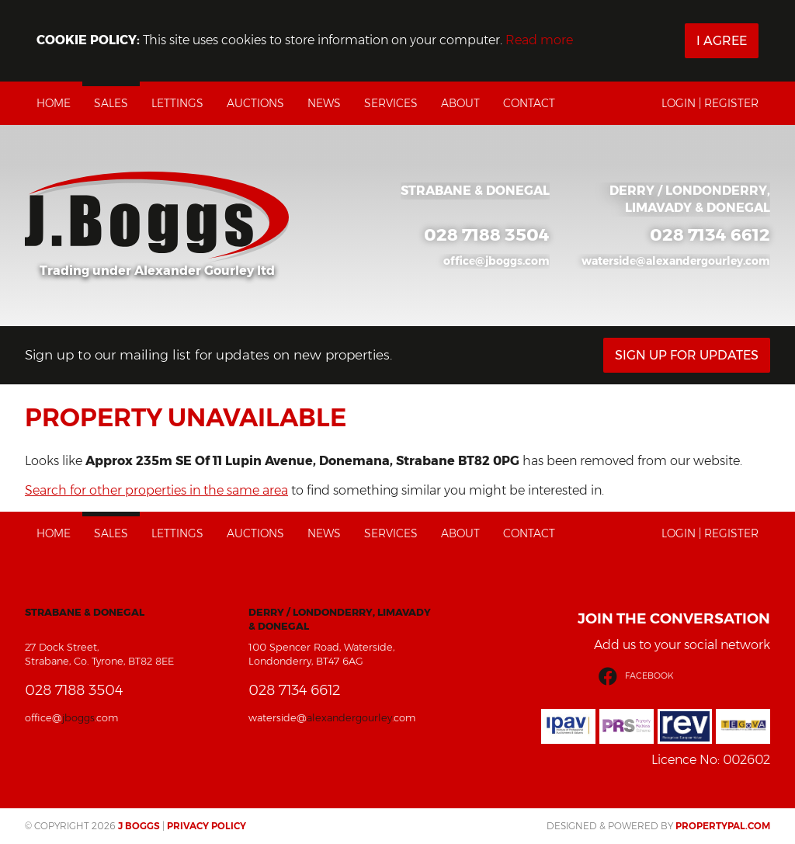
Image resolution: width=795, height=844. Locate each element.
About (460, 103)
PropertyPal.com (722, 826)
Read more (539, 40)
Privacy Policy (206, 826)
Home (53, 103)
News (324, 103)
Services (391, 103)
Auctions (255, 103)
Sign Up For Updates (687, 355)
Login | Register (710, 103)
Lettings (177, 103)
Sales (111, 103)
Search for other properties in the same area (156, 490)
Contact (529, 103)
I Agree (721, 40)
